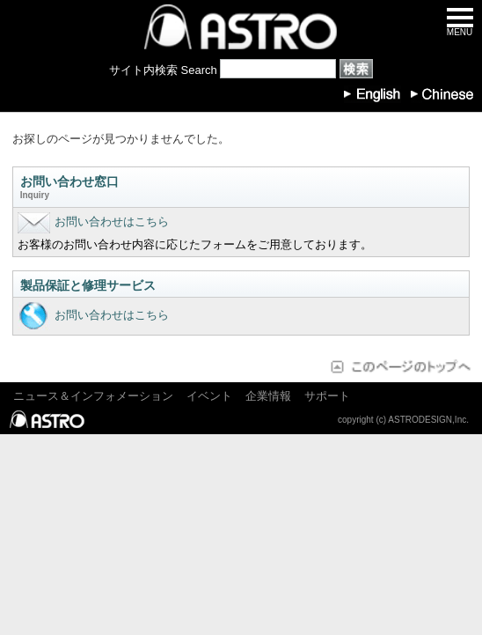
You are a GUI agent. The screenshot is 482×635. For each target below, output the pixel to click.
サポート (327, 395)
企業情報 (268, 395)
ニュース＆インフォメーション (93, 395)
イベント (209, 395)
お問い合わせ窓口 (241, 188)
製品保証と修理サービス (88, 285)
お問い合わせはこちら (93, 221)
